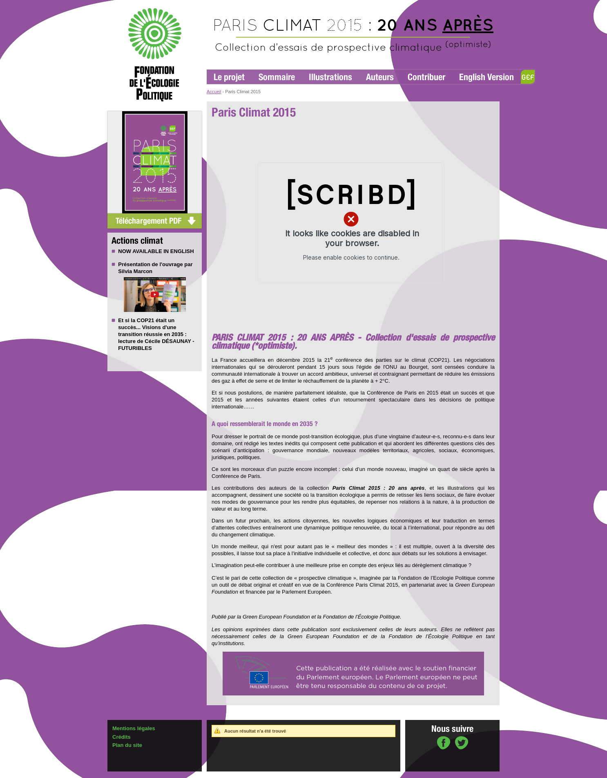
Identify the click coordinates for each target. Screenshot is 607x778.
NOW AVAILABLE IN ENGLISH (156, 251)
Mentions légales (133, 728)
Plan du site (127, 745)
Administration (126, 774)
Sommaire (277, 77)
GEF (528, 77)
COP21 (145, 320)
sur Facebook (444, 743)
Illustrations (330, 77)
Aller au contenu (265, 3)
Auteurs (380, 77)
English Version (486, 77)
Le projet (229, 77)
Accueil (214, 91)
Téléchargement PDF (148, 221)
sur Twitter (462, 743)
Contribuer (426, 77)
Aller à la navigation (226, 3)
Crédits (121, 737)
